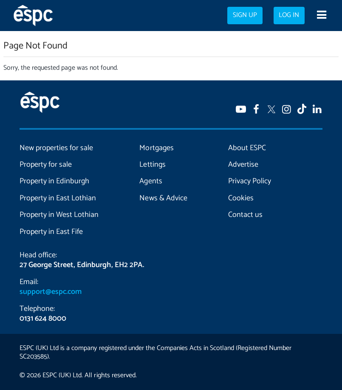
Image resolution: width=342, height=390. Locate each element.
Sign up (245, 15)
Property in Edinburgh (54, 181)
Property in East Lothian (58, 198)
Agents (150, 181)
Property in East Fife (51, 231)
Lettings (152, 164)
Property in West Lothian (59, 214)
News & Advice (163, 198)
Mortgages (156, 148)
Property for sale (46, 164)
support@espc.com (51, 291)
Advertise (243, 164)
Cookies (241, 198)
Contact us (245, 214)
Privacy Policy (249, 181)
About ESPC (247, 148)
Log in (289, 15)
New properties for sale (56, 148)
